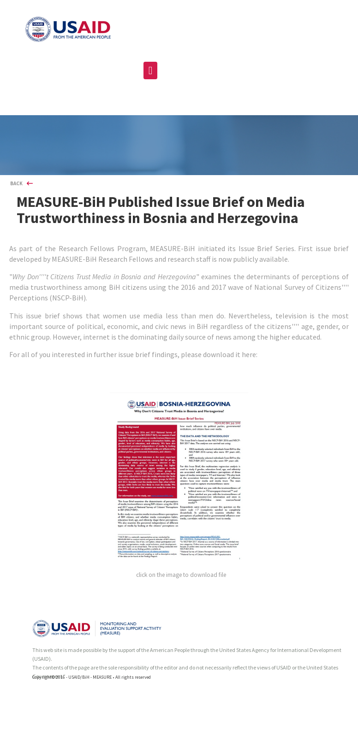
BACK (16, 183)
